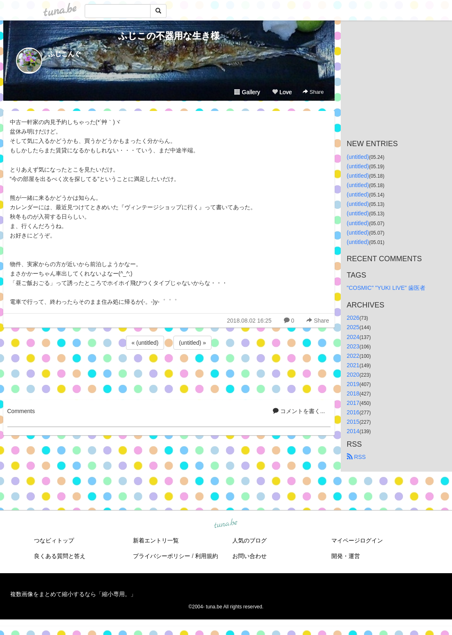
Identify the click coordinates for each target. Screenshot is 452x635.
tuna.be (225, 524)
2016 (353, 412)
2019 (353, 384)
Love (282, 92)
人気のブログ (249, 540)
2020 (353, 374)
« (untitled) (144, 342)
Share (313, 92)
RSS (356, 457)
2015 (353, 421)
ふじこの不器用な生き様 (169, 36)
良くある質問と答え (59, 556)
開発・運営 (345, 556)
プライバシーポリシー (161, 556)
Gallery (247, 92)
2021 (353, 365)
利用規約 (206, 556)
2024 (353, 337)
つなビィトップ (54, 540)
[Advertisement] (169, 373)
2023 (353, 346)
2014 (353, 431)
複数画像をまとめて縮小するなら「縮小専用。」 (73, 594)
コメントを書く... (299, 411)
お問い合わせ (249, 556)
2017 (353, 403)
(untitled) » (192, 342)
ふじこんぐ (64, 53)
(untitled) (358, 157)
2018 (353, 393)
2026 (353, 317)
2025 (353, 327)
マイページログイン (357, 540)
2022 (353, 356)
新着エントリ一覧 (156, 540)
